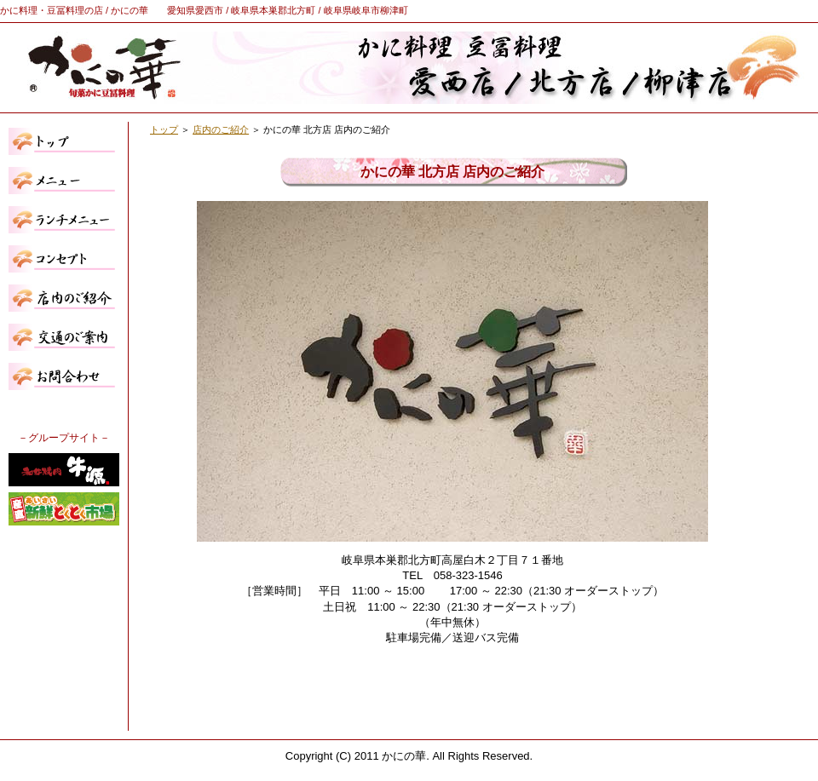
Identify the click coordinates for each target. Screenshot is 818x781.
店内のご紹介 (221, 129)
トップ (164, 129)
